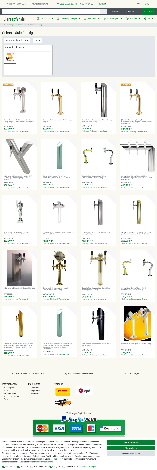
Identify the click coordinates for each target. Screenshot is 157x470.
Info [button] (138, 4)
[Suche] (103, 11)
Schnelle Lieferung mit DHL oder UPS (28, 373)
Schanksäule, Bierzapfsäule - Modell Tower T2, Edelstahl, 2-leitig (59, 233)
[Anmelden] (115, 11)
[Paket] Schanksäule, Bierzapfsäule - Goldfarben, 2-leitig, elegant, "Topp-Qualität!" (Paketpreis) (136, 121)
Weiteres (134, 19)
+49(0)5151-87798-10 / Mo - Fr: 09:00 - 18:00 (72, 4)
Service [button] (148, 4)
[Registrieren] (128, 11)
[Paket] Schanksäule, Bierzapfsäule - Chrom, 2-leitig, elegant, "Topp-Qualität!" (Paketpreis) (19, 120)
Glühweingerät (113, 19)
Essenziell (10, 466)
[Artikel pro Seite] (37, 40)
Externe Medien (41, 466)
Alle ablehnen (131, 448)
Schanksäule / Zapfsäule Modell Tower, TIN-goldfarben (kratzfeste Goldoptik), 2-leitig (136, 233)
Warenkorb (35, 393)
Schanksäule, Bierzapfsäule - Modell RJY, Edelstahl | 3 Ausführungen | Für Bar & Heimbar (18, 177)
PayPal (57, 466)
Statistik (24, 466)
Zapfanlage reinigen (69, 19)
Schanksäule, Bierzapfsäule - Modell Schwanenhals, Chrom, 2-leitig (94, 177)
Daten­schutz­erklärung (43, 462)
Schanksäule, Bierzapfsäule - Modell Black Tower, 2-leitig (96, 344)
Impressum (58, 459)
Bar (149, 19)
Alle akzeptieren (131, 442)
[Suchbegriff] (51, 11)
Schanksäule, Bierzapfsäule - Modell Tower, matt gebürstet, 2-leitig (97, 120)
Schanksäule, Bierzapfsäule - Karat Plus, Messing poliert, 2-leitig (96, 288)
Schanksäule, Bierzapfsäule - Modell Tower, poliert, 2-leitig (97, 233)
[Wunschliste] (139, 11)
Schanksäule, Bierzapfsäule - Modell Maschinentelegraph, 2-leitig (55, 288)
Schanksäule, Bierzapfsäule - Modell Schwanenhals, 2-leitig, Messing (133, 288)
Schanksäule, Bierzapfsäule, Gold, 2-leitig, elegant (57, 120)
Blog (6, 399)
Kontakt (101, 4)
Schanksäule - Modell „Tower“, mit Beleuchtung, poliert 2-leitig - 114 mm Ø (56, 177)
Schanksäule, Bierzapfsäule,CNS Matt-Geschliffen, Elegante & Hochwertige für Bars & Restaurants (137, 177)
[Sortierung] (17, 40)
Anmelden (35, 388)
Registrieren (36, 390)
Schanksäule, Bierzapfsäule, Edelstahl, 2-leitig (19, 288)
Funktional (70, 466)
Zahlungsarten (10, 388)
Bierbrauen (92, 19)
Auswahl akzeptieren (131, 453)
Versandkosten (24, 131)
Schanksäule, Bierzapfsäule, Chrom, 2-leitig (136, 343)
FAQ (6, 390)
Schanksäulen (21, 25)
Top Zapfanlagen (132, 373)
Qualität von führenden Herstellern (80, 373)
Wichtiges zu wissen (12, 396)
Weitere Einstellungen (86, 466)
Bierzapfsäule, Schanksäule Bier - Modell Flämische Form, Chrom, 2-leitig (17, 233)
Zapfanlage (46, 19)
